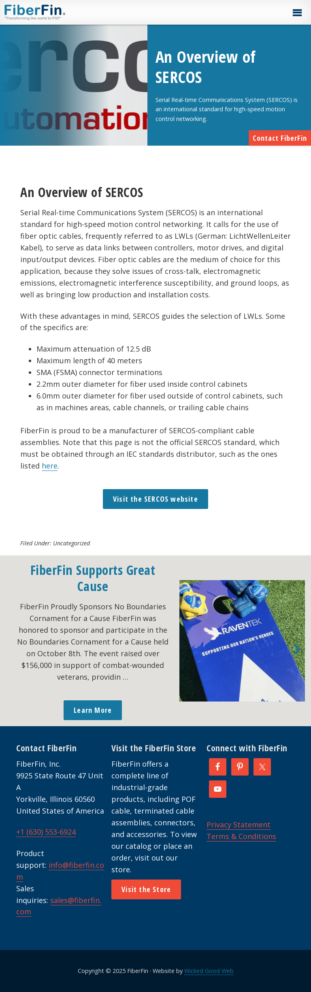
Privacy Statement (239, 824)
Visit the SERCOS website (155, 499)
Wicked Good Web (209, 971)
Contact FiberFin (280, 138)
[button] (297, 13)
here (50, 466)
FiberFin (50, 12)
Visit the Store (146, 889)
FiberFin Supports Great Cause (93, 578)
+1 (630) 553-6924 (46, 832)
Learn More (93, 710)
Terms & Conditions (241, 836)
